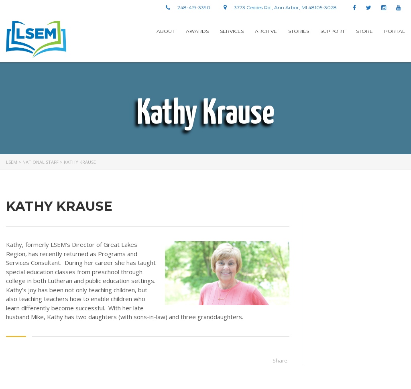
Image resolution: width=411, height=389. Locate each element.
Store (364, 31)
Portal (394, 31)
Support (332, 31)
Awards (197, 31)
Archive (266, 31)
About (166, 31)
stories (298, 31)
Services (232, 31)
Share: (281, 360)
